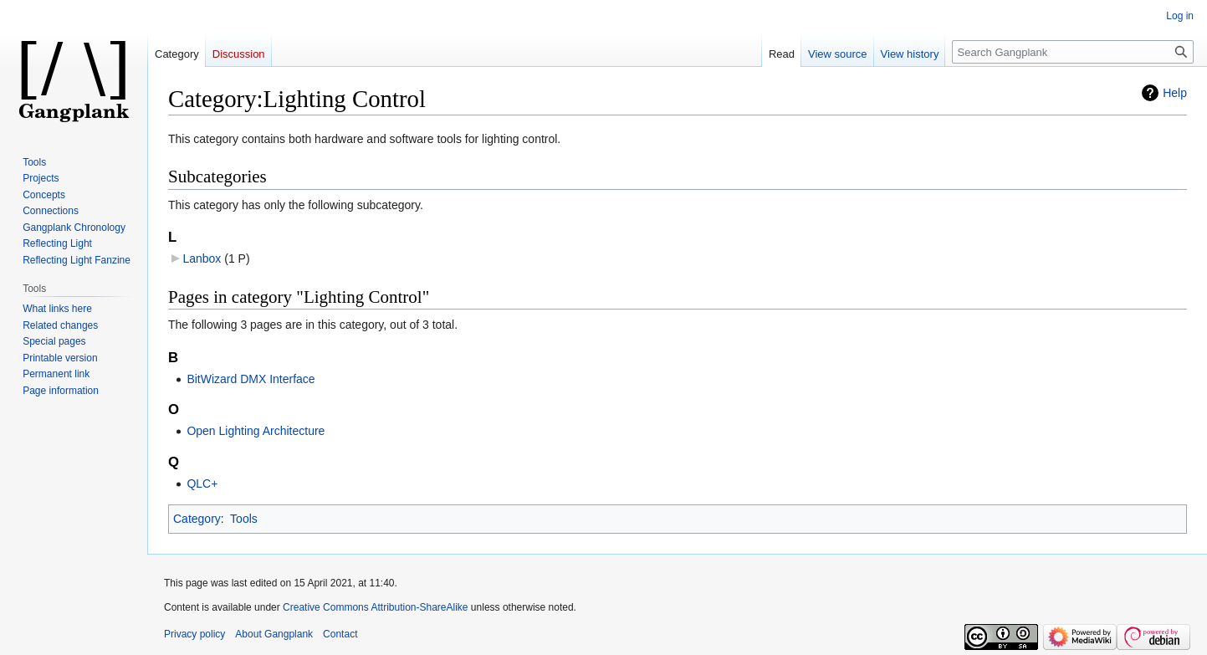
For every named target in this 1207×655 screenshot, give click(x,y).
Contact (340, 634)
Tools (244, 518)
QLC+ (202, 483)
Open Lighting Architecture (256, 431)
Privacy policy (194, 634)
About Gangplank (274, 634)
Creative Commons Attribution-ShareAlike (375, 607)
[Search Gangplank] (1073, 52)
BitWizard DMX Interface (251, 379)
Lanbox (201, 258)
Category (197, 518)
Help (1175, 93)
